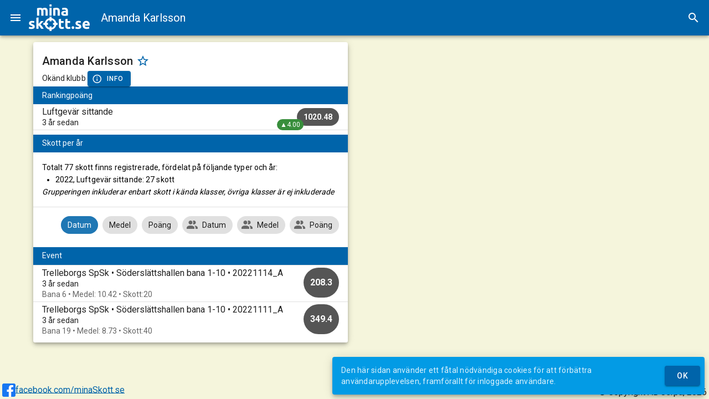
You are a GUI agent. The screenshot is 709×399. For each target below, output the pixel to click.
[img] (59, 17)
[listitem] (190, 117)
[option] (190, 283)
